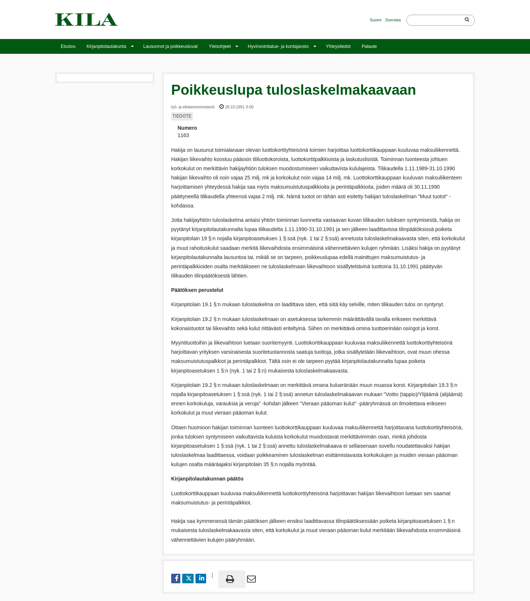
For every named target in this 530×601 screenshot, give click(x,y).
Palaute (369, 46)
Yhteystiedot (338, 46)
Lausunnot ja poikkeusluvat (170, 46)
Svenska (393, 20)
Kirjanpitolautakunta (106, 46)
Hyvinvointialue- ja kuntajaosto (278, 46)
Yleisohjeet (220, 46)
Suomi (375, 20)
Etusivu (68, 46)
